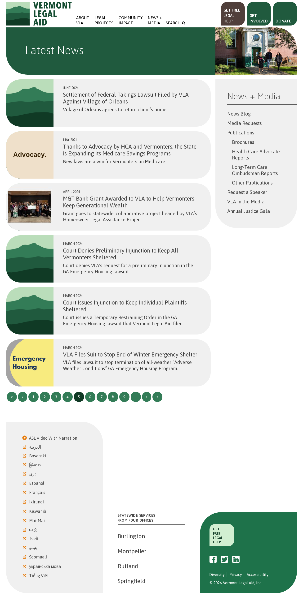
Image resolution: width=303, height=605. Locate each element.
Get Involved (259, 18)
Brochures (243, 142)
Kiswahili (38, 511)
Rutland (128, 566)
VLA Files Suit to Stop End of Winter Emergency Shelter (130, 354)
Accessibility (257, 574)
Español (37, 483)
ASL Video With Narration (53, 438)
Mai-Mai (37, 520)
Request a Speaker (247, 192)
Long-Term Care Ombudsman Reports (255, 170)
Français (37, 492)
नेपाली (34, 538)
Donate (283, 21)
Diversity (217, 574)
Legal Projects (103, 20)
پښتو (33, 547)
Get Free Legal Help (231, 15)
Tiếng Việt (39, 575)
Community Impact (131, 20)
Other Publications (252, 182)
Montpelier (132, 551)
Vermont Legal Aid (39, 14)
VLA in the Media (245, 201)
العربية (35, 447)
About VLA (82, 20)
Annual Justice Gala (248, 211)
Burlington (131, 536)
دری (33, 473)
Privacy (235, 574)
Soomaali (38, 556)
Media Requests (244, 123)
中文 (34, 530)
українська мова (45, 566)
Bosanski (38, 455)
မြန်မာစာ (35, 465)
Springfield (131, 581)
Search (173, 23)
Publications (240, 132)
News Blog (239, 113)
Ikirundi (37, 501)
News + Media (155, 20)
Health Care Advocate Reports (256, 154)
